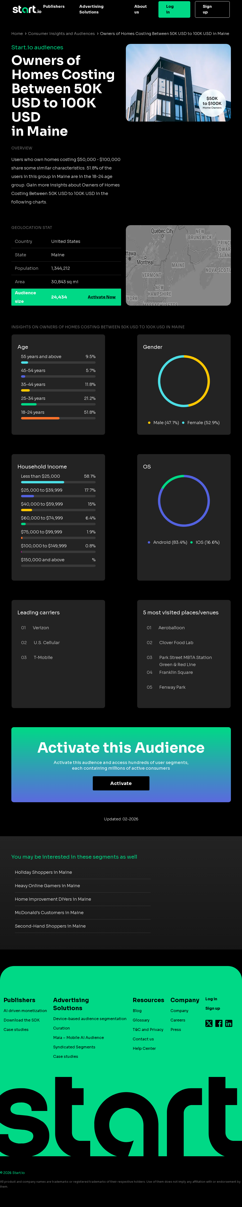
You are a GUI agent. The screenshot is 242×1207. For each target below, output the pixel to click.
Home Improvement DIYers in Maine (53, 899)
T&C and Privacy (148, 1029)
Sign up (207, 9)
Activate (121, 783)
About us (140, 9)
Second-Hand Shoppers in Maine (50, 926)
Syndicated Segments (74, 1047)
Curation (61, 1028)
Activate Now (102, 297)
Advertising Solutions (91, 9)
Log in (170, 9)
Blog (137, 1010)
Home (17, 33)
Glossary (141, 1020)
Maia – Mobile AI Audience (78, 1037)
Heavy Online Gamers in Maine (47, 885)
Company (182, 1000)
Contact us (143, 1039)
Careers (177, 1020)
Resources (146, 1000)
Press (175, 1029)
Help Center (144, 1048)
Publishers (54, 6)
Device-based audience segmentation (90, 1018)
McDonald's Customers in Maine (49, 912)
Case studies (16, 1029)
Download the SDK (22, 1020)
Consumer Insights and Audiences (61, 33)
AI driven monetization (25, 1010)
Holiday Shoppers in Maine (43, 872)
